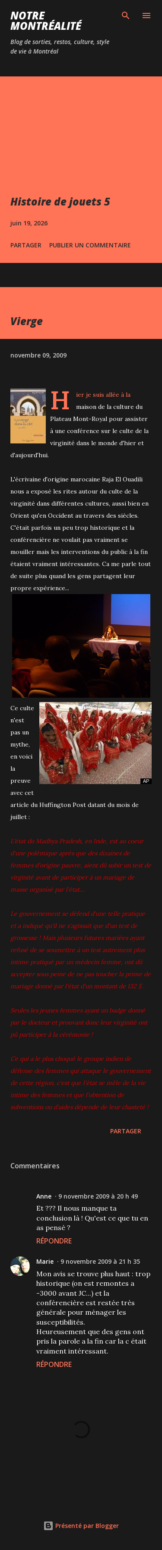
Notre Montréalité (45, 20)
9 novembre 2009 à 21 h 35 (100, 1261)
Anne (43, 1196)
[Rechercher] (126, 15)
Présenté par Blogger (81, 1526)
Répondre (54, 1241)
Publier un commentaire (90, 245)
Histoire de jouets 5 (60, 201)
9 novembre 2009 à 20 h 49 (98, 1196)
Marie (45, 1261)
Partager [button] (25, 245)
